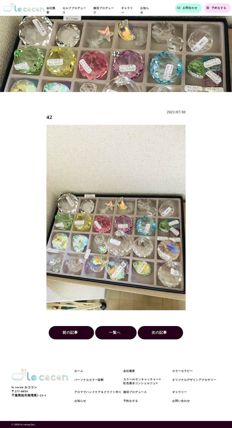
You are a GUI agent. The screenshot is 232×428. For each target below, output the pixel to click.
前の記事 (70, 332)
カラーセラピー (182, 371)
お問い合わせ (181, 400)
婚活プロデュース (135, 392)
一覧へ (115, 332)
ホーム (78, 371)
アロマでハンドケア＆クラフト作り (97, 392)
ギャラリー (179, 392)
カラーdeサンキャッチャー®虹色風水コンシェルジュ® (142, 381)
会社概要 (129, 371)
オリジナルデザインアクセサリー (194, 379)
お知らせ (80, 400)
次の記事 (159, 332)
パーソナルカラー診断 (89, 379)
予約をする (130, 400)
